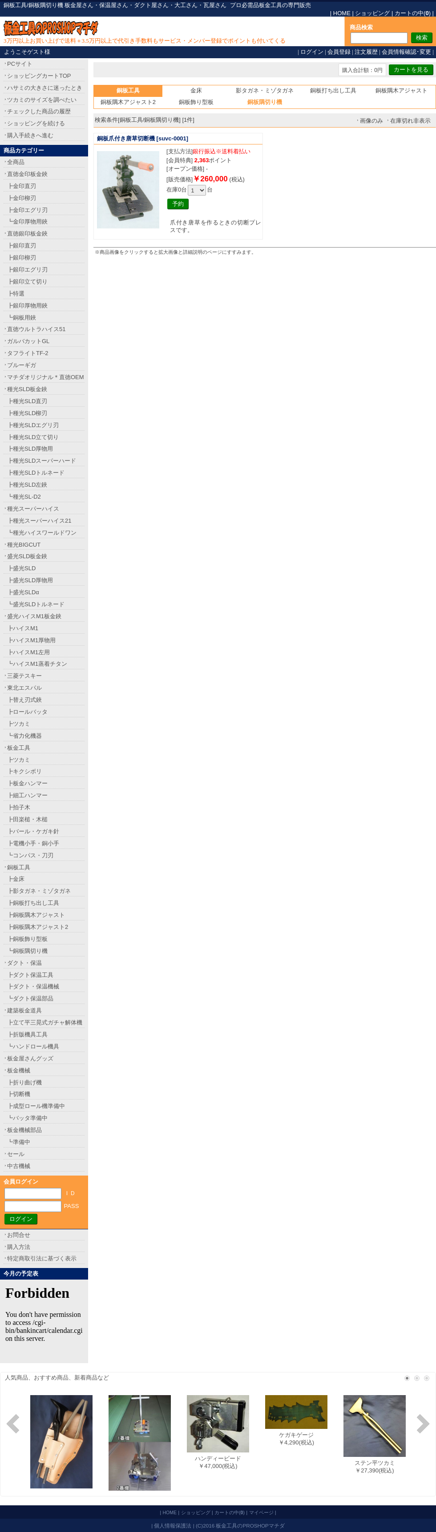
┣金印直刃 (21, 186)
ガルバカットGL (28, 341)
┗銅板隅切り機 (27, 951)
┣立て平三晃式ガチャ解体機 (44, 1022)
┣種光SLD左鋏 (27, 484)
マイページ (261, 1512)
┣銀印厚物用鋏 (27, 305)
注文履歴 (366, 51)
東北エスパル (24, 687)
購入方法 (18, 1247)
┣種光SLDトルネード (36, 472)
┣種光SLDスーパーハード (41, 460)
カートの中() (413, 13)
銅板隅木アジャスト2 (128, 102)
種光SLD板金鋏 (27, 389)
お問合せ (18, 1235)
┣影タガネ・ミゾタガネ (39, 891)
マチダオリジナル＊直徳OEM (45, 377)
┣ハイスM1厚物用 (31, 640)
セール (15, 1154)
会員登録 (339, 51)
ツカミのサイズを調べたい (42, 99)
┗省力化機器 (24, 735)
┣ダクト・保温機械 (33, 986)
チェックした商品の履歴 (39, 111)
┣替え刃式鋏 (24, 699)
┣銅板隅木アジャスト (36, 915)
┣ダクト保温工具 (30, 975)
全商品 (15, 162)
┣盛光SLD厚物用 (30, 580)
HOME (342, 13)
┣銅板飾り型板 (27, 939)
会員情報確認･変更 (406, 51)
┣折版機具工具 (27, 1034)
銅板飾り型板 (196, 102)
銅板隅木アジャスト (401, 90)
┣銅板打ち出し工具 (33, 903)
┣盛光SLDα (23, 592)
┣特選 (15, 293)
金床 (196, 90)
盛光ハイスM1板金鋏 (34, 616)
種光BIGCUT (23, 544)
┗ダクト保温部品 (30, 998)
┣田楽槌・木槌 (27, 819)
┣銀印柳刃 (21, 257)
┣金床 (15, 879)
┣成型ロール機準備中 (36, 1106)
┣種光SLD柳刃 (27, 413)
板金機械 (18, 1070)
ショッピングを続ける (36, 123)
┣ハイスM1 (22, 628)
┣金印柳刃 (21, 198)
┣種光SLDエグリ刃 (33, 425)
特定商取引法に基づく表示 (42, 1258)
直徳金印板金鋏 (27, 174)
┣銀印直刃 (21, 245)
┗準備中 (18, 1142)
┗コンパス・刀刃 (30, 855)
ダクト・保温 (24, 963)
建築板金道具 (24, 1010)
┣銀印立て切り (27, 281)
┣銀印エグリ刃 (27, 269)
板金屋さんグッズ (30, 1058)
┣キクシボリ (24, 771)
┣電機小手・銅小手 (33, 843)
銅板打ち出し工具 (333, 90)
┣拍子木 (18, 807)
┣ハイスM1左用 (28, 652)
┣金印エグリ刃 (27, 210)
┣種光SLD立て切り (33, 437)
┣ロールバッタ (27, 711)
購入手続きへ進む (30, 135)
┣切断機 (18, 1094)
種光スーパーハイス (33, 508)
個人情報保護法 (172, 1525)
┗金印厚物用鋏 (27, 221)
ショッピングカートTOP (39, 75)
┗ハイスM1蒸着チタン (37, 663)
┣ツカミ (18, 723)
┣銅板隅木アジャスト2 (37, 927)
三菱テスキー (24, 675)
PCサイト (19, 63)
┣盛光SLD (21, 568)
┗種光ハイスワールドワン (42, 532)
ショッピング (372, 13)
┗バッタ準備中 (27, 1118)
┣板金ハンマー (27, 783)
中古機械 (18, 1166)
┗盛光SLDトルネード (36, 604)
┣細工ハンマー (27, 795)
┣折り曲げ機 (24, 1082)
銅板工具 (18, 867)
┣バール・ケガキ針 (33, 831)
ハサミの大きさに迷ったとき (44, 87)
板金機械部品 (24, 1130)
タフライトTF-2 (27, 353)
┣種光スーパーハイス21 (39, 520)
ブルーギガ (21, 365)
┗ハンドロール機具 (33, 1046)
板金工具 (18, 747)
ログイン (311, 51)
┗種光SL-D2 (24, 496)
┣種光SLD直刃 (27, 401)
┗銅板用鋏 (21, 317)
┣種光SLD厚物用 (30, 448)
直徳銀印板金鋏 (27, 233)
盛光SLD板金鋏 (27, 556)
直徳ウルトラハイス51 (36, 329)
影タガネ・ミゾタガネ (265, 90)
